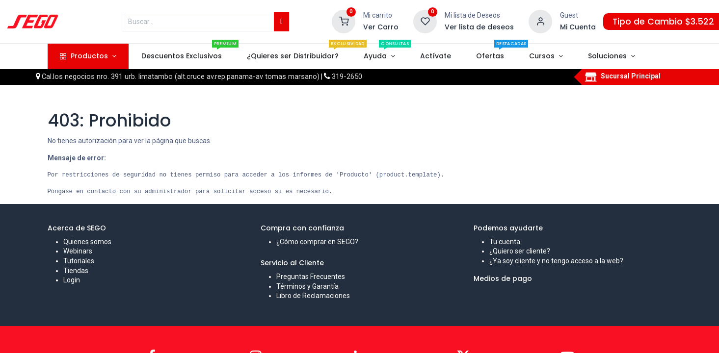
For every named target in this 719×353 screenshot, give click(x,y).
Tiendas (75, 271)
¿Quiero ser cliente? (519, 251)
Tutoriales (78, 261)
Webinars (77, 251)
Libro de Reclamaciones (313, 296)
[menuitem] (181, 56)
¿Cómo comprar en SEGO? (317, 242)
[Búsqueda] (281, 21)
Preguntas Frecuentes (310, 276)
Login (71, 280)
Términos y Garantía (307, 286)
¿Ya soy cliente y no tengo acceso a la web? (556, 261)
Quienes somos (87, 242)
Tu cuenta (504, 242)
